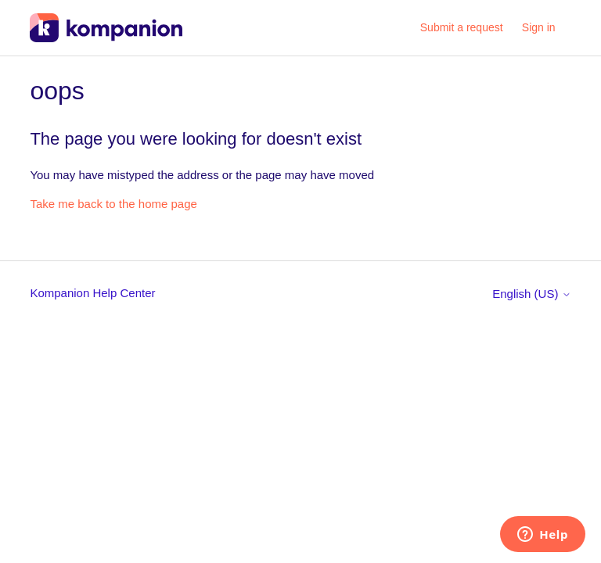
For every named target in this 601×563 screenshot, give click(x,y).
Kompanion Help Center (92, 292)
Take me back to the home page (113, 203)
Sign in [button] (539, 27)
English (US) (531, 293)
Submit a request (461, 27)
